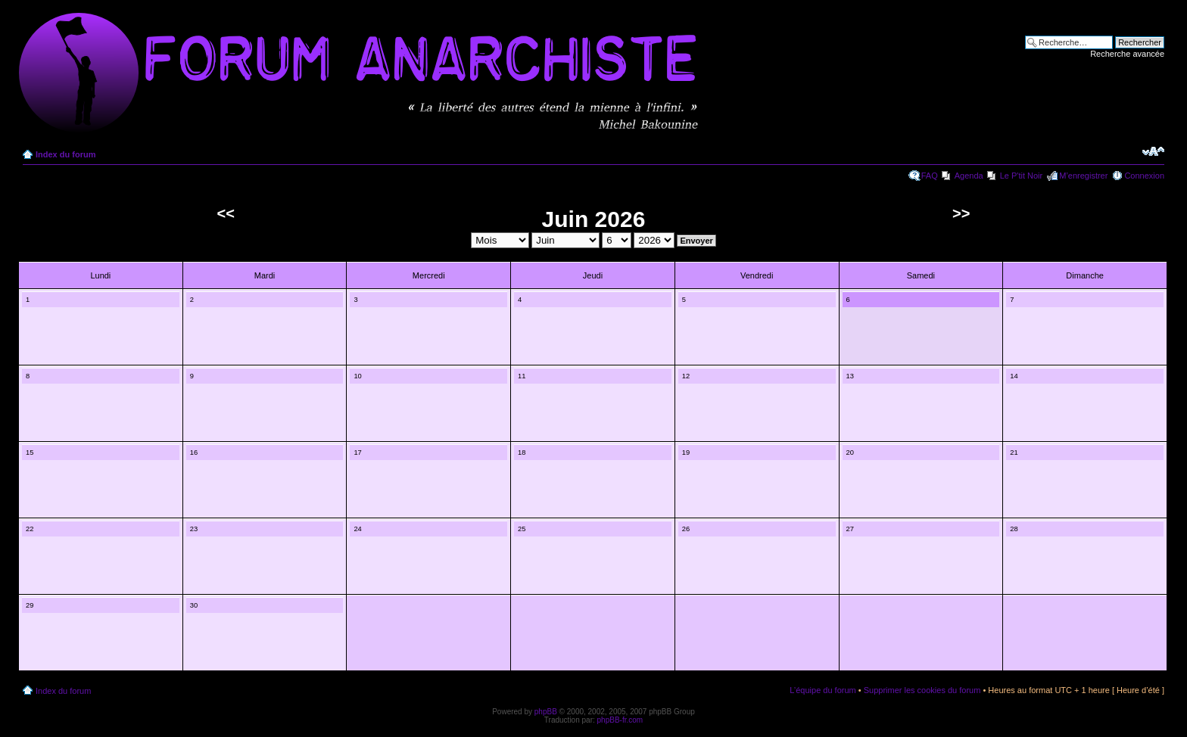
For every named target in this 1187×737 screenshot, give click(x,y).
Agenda (969, 175)
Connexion (1144, 175)
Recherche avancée (1127, 53)
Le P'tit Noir (1021, 175)
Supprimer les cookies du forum (922, 690)
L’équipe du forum (822, 690)
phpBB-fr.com (620, 720)
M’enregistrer (1083, 175)
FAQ (929, 175)
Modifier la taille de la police (1153, 151)
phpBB (545, 711)
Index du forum (65, 154)
